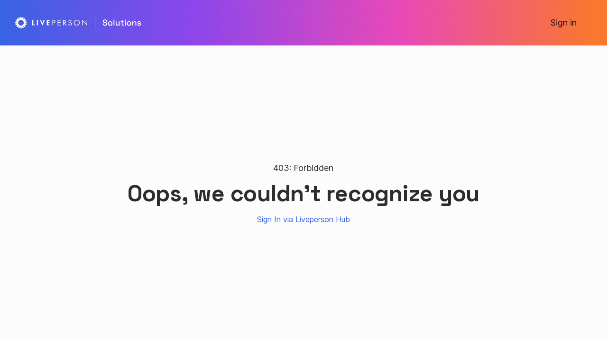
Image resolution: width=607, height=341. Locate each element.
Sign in (564, 22)
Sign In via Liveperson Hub (303, 219)
